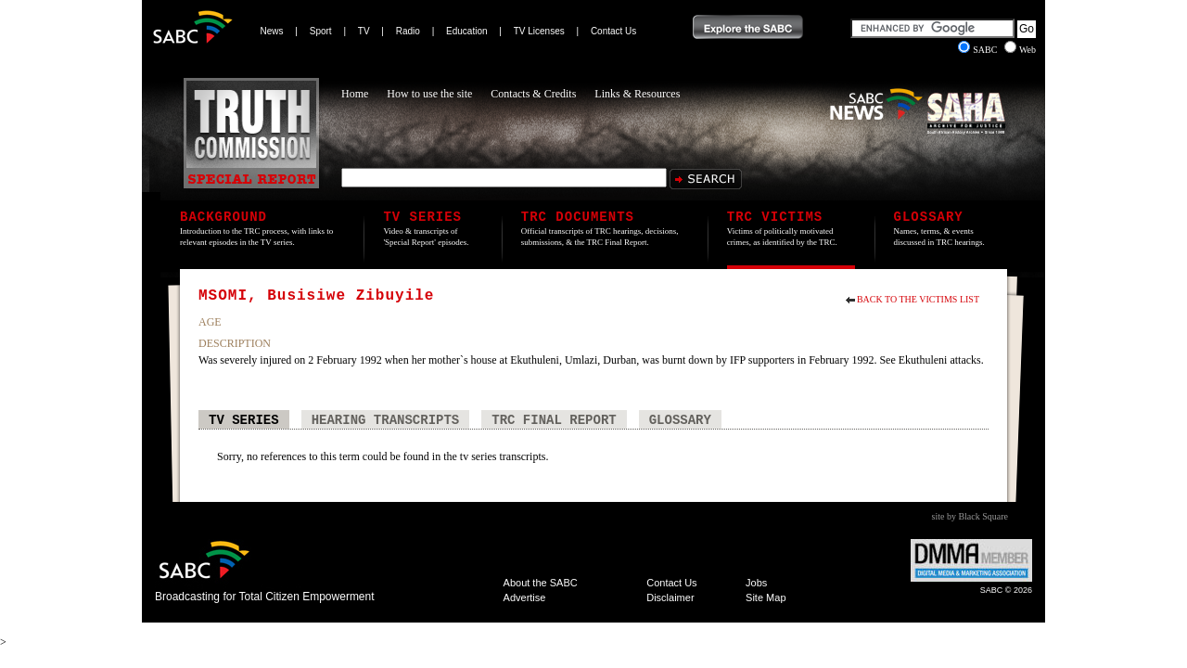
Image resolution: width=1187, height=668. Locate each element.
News (272, 31)
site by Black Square (970, 516)
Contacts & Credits (533, 93)
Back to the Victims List (918, 299)
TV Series (244, 420)
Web (1020, 50)
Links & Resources (637, 93)
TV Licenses (539, 31)
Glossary (680, 420)
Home (354, 93)
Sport (321, 31)
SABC (979, 50)
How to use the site (429, 93)
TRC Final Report (553, 420)
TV (364, 31)
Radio (408, 31)
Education (466, 31)
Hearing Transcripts (386, 420)
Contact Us (613, 31)
